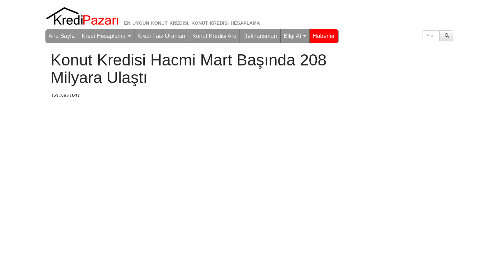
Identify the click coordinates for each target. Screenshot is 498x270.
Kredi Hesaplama (106, 36)
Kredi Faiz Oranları (162, 36)
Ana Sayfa (62, 36)
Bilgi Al (295, 36)
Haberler (324, 36)
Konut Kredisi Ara (214, 36)
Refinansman (260, 36)
